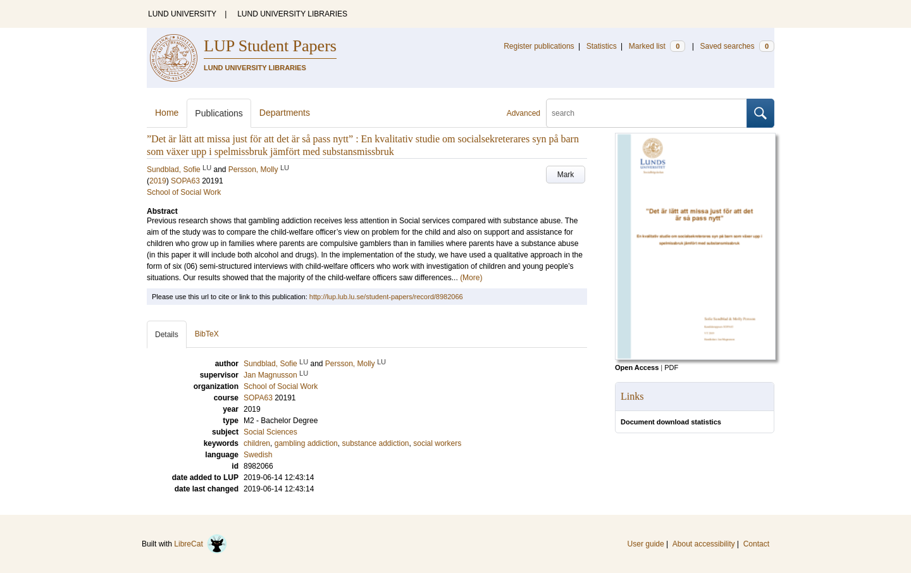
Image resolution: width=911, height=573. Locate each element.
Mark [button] (565, 174)
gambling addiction (306, 443)
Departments (284, 113)
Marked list (657, 46)
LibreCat (200, 544)
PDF (671, 367)
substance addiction (375, 443)
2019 (157, 180)
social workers (437, 443)
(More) (471, 277)
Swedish (258, 454)
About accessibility (703, 543)
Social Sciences (270, 432)
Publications (219, 113)
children (257, 443)
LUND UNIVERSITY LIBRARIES (292, 13)
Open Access (637, 367)
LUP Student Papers (270, 46)
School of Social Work (184, 192)
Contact (756, 543)
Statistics (601, 46)
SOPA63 (185, 180)
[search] (646, 113)
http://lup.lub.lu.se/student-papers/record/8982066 (386, 296)
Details (166, 334)
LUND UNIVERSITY (182, 13)
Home (166, 113)
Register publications (539, 46)
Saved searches (737, 46)
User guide (646, 543)
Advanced (523, 113)
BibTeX (207, 334)
